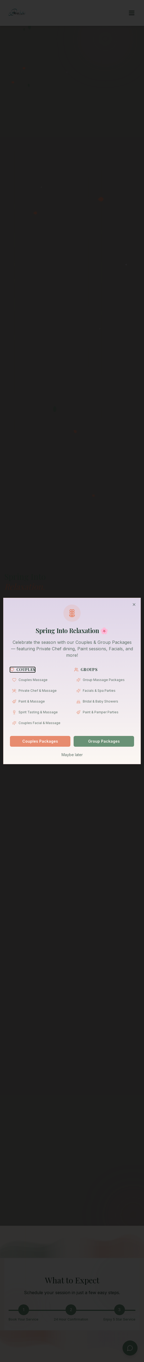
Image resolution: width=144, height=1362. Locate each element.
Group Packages (104, 741)
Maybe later (72, 754)
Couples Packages (40, 741)
